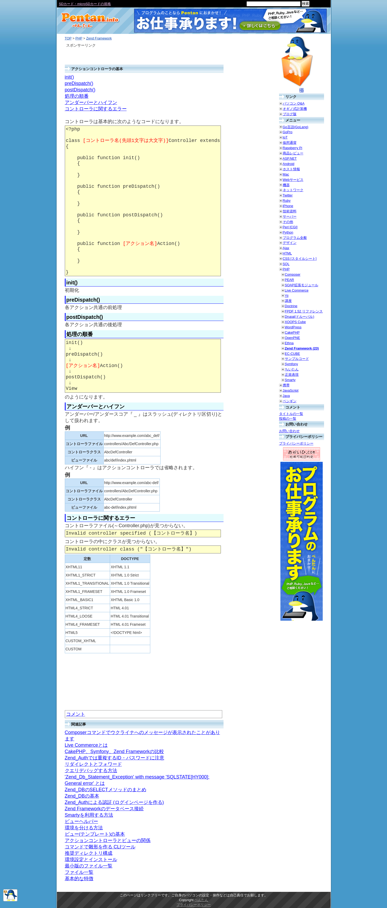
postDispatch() (80, 89)
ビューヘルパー (81, 821)
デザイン (290, 243)
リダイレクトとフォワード (93, 764)
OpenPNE (292, 338)
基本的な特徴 (79, 878)
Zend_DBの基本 (82, 796)
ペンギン (290, 401)
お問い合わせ (289, 431)
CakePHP (292, 332)
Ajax (286, 248)
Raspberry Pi (292, 148)
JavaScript (291, 390)
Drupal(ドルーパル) (299, 317)
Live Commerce (297, 290)
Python (288, 232)
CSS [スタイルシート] (300, 259)
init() (69, 77)
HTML (287, 253)
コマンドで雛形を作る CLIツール (100, 846)
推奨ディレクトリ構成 (88, 853)
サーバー (290, 216)
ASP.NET (290, 158)
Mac (286, 174)
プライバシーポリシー (296, 443)
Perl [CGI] (290, 227)
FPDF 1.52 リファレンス (304, 311)
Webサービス (293, 180)
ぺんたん (201, 900)
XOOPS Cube (295, 322)
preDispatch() (79, 83)
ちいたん (292, 369)
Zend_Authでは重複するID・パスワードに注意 (114, 758)
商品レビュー (293, 153)
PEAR (289, 280)
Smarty (290, 380)
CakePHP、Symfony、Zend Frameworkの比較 (114, 751)
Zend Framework (99, 38)
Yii (287, 296)
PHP (78, 38)
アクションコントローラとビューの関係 (108, 840)
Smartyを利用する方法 (89, 815)
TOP (68, 38)
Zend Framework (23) (302, 348)
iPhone (288, 206)
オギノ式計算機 (295, 109)
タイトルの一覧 (291, 414)
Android (288, 164)
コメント (75, 714)
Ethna (289, 343)
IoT (285, 137)
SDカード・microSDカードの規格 (85, 4)
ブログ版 (290, 114)
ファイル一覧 (79, 872)
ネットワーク (293, 190)
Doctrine (291, 306)
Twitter (288, 195)
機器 (286, 185)
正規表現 (292, 375)
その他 (288, 222)
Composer (293, 274)
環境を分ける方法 (84, 827)
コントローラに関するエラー (96, 108)
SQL (286, 264)
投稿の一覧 (287, 419)
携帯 (286, 385)
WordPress (293, 327)
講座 (288, 301)
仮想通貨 (290, 143)
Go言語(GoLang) (295, 127)
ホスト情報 (291, 169)
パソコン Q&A (294, 103)
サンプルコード (297, 359)
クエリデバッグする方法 (91, 770)
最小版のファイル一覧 (88, 866)
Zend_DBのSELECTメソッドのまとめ (105, 789)
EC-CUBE (292, 354)
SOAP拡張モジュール (301, 285)
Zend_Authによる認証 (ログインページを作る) (114, 802)
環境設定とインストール (91, 859)
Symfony (291, 364)
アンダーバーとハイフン (91, 102)
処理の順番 (77, 96)
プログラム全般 (295, 238)
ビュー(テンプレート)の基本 (95, 834)
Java (286, 396)
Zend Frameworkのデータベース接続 (104, 808)
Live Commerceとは (86, 745)
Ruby (287, 201)
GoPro (288, 132)
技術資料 (290, 211)
